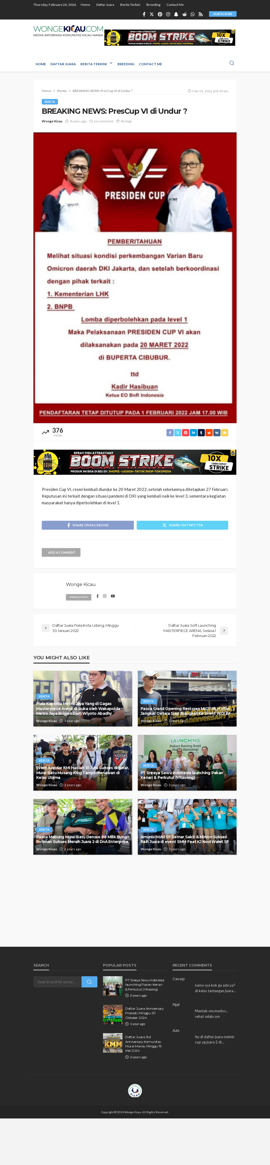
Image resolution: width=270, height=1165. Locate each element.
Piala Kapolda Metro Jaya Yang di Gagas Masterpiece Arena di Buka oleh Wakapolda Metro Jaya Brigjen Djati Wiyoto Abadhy (78, 708)
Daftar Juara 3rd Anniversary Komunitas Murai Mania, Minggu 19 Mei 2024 (143, 1044)
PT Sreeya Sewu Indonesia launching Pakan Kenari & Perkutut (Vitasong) (182, 775)
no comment (103, 121)
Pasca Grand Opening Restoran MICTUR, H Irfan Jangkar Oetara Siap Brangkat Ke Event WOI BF (186, 711)
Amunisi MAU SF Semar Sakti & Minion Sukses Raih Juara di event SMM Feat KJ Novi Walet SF (185, 839)
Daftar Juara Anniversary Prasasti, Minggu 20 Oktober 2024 (144, 1013)
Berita (50, 101)
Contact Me (175, 5)
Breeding (153, 5)
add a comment (61, 552)
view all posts (78, 597)
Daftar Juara (105, 5)
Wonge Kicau (52, 121)
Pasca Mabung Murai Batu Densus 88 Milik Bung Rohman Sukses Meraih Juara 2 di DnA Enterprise (82, 839)
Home (85, 5)
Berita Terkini (130, 5)
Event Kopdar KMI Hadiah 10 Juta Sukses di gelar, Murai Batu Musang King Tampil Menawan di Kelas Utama (82, 773)
